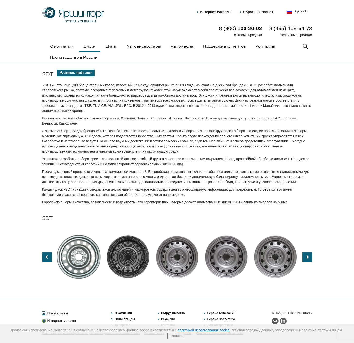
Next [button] (307, 257)
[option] (78, 257)
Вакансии (168, 319)
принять (175, 336)
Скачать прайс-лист (76, 73)
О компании (62, 46)
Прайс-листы (57, 313)
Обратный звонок (258, 12)
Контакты (265, 46)
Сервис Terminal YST (222, 313)
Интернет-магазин (215, 12)
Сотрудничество (173, 313)
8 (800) (240, 28)
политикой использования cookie (203, 330)
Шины (111, 46)
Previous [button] (47, 257)
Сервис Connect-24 (221, 319)
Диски (89, 46)
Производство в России (74, 57)
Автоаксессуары (143, 46)
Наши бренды (125, 319)
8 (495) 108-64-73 (290, 28)
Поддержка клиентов (224, 46)
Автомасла (182, 46)
